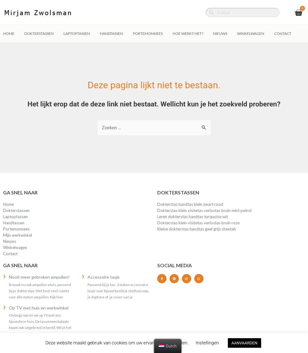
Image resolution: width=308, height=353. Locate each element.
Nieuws (220, 33)
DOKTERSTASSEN (39, 33)
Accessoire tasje (104, 277)
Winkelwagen (250, 33)
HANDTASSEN (111, 33)
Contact (282, 33)
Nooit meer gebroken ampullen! (39, 277)
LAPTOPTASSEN (77, 33)
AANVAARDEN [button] (244, 343)
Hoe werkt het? (188, 33)
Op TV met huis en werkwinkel (38, 307)
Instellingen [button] (207, 343)
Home (8, 33)
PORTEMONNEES (148, 33)
